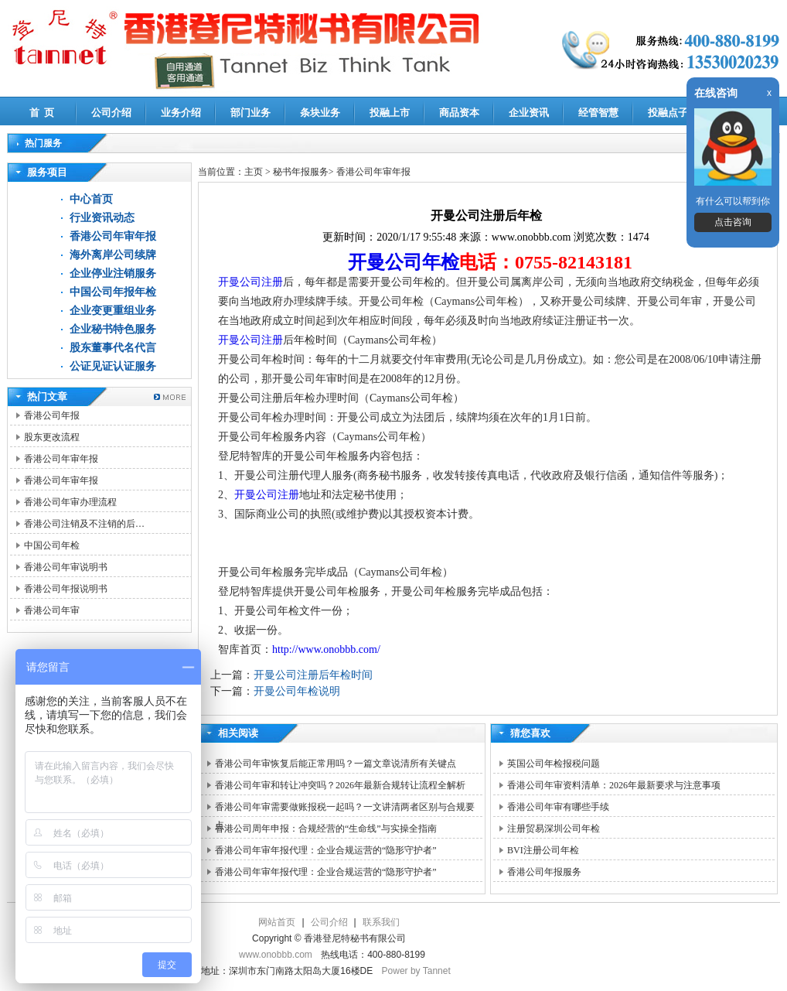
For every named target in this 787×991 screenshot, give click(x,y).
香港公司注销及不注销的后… (84, 523)
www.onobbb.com (275, 954)
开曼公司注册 (250, 282)
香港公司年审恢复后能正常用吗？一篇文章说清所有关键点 (335, 763)
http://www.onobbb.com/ (326, 649)
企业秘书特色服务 (113, 329)
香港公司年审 (52, 610)
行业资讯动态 (102, 218)
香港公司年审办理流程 (70, 502)
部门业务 (250, 112)
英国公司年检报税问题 (553, 763)
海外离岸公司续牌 (113, 255)
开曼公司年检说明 (297, 691)
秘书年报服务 (301, 171)
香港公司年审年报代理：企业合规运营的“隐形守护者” (326, 850)
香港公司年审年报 (113, 236)
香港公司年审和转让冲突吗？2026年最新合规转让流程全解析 (340, 785)
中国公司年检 (52, 545)
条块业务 (320, 112)
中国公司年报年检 (113, 292)
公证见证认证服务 (113, 366)
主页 (253, 171)
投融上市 (390, 112)
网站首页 (276, 922)
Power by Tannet (416, 970)
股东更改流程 (52, 437)
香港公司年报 (52, 415)
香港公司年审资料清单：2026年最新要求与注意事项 (614, 785)
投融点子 (668, 112)
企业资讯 (529, 112)
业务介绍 (181, 112)
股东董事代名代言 (113, 348)
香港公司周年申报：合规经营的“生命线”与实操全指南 (326, 828)
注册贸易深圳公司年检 (553, 828)
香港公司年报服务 (544, 871)
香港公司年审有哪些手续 (558, 806)
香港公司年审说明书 (65, 567)
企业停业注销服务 (113, 273)
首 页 (42, 112)
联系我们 (381, 922)
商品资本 (459, 112)
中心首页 (91, 199)
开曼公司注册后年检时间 (313, 675)
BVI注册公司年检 (543, 850)
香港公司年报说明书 (65, 588)
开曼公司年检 (403, 262)
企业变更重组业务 (113, 310)
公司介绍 (111, 112)
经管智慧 (598, 112)
